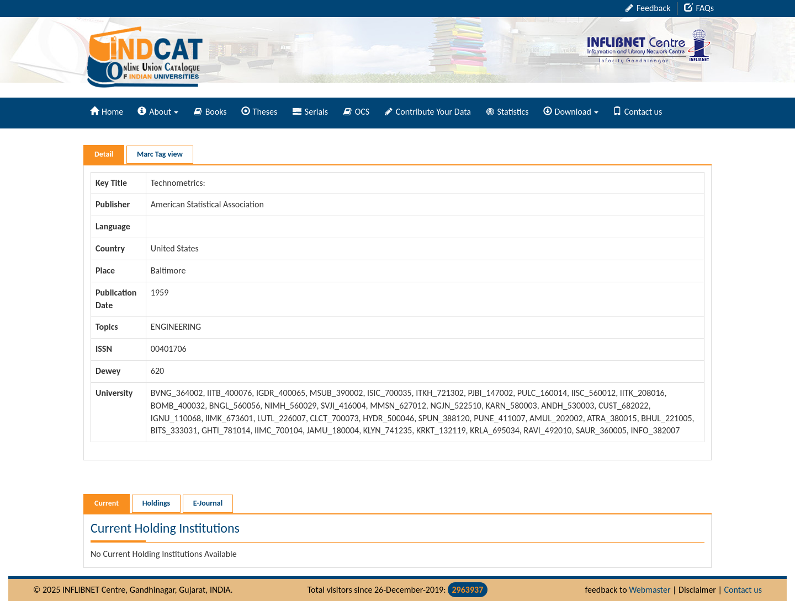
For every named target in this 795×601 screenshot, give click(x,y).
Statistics (507, 111)
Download (570, 111)
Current (106, 503)
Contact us (637, 111)
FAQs (699, 8)
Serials (310, 111)
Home (106, 111)
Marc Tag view (160, 154)
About (157, 111)
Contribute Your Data (428, 111)
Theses (259, 111)
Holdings (156, 503)
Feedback (648, 8)
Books (210, 111)
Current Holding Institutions (165, 528)
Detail (103, 154)
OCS (356, 111)
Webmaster (649, 589)
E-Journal (207, 503)
